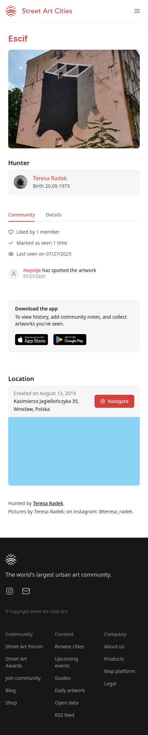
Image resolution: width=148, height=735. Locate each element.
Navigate (114, 401)
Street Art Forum (24, 646)
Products (114, 659)
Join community (23, 678)
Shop (11, 702)
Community (21, 214)
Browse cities (69, 646)
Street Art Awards (16, 662)
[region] (74, 451)
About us (114, 646)
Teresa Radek (50, 178)
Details (54, 214)
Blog (10, 690)
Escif (18, 39)
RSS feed (64, 715)
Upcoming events (66, 662)
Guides (63, 678)
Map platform (119, 671)
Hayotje (32, 270)
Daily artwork (70, 690)
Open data (66, 702)
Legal (110, 683)
